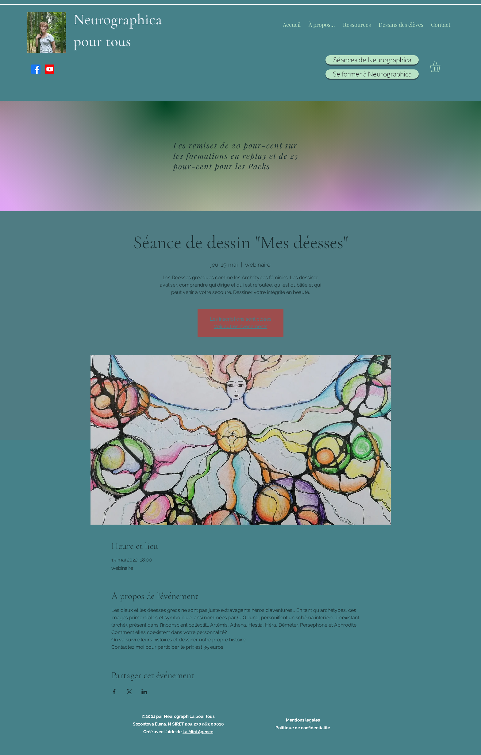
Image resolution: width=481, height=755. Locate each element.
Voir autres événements (240, 326)
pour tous (102, 41)
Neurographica (117, 19)
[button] (441, 66)
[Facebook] (35, 69)
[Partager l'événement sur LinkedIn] (144, 691)
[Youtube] (49, 69)
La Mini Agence (198, 731)
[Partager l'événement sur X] (129, 691)
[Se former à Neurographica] (372, 74)
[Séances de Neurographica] (372, 60)
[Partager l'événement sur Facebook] (114, 691)
